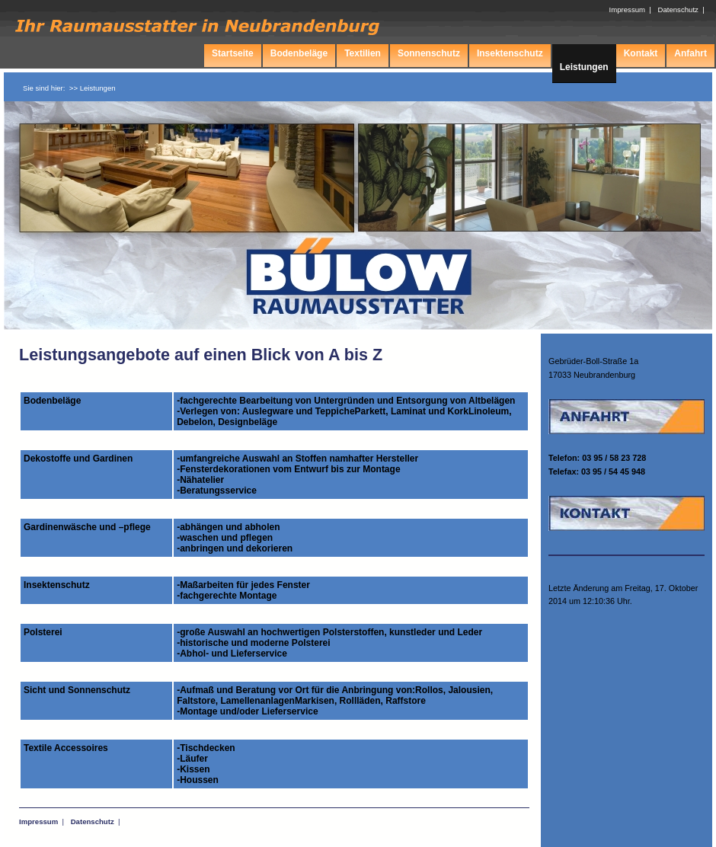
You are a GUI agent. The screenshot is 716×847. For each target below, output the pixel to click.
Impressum (38, 821)
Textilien (362, 53)
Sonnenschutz (429, 53)
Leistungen (584, 67)
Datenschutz (92, 821)
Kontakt (641, 53)
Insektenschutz (510, 53)
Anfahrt (690, 53)
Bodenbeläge (299, 53)
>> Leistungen (92, 88)
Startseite (233, 53)
